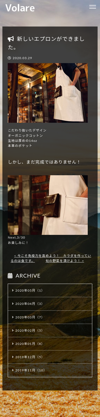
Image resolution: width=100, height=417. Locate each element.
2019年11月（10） (31, 370)
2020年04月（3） (30, 304)
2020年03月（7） (30, 317)
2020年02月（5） (30, 330)
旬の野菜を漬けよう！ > (65, 261)
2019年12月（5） (30, 357)
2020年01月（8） (30, 344)
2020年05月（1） (30, 290)
